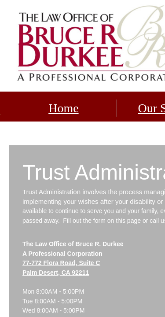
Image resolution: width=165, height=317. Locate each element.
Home (63, 108)
